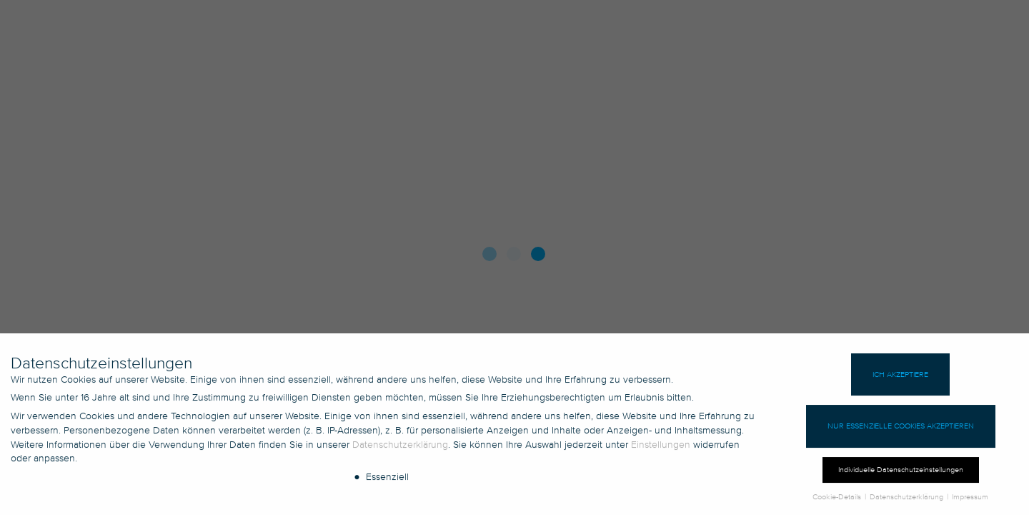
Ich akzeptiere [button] (900, 378)
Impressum (970, 501)
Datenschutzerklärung (400, 449)
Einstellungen (660, 449)
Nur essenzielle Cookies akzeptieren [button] (900, 431)
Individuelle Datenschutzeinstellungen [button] (900, 474)
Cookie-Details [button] (837, 501)
